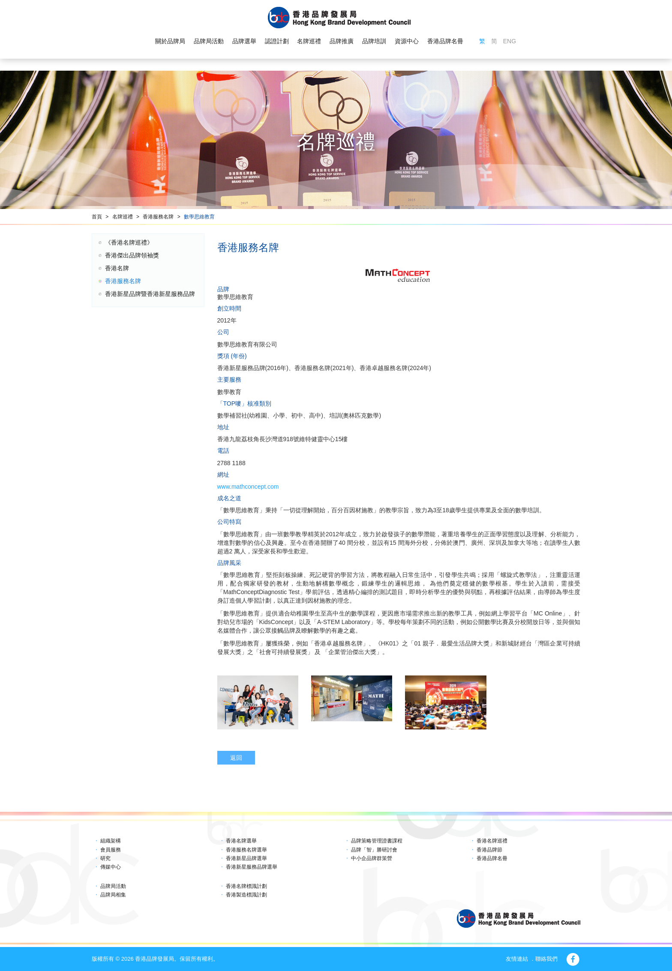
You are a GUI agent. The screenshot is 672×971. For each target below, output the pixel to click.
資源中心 (407, 41)
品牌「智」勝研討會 (374, 850)
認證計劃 (277, 41)
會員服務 (110, 850)
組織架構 (110, 841)
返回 (236, 757)
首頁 (97, 217)
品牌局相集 (113, 895)
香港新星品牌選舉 (246, 858)
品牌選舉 (244, 41)
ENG (509, 41)
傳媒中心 (110, 867)
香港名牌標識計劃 (246, 886)
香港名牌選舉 (241, 841)
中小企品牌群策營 (371, 858)
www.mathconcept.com (248, 486)
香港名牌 (117, 268)
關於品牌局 (170, 41)
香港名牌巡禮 (492, 841)
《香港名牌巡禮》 (129, 242)
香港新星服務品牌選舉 (251, 867)
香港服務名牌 (158, 217)
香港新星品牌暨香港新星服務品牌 (150, 293)
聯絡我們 (546, 959)
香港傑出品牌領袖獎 (132, 255)
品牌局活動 (209, 41)
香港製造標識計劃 (246, 895)
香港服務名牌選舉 (246, 850)
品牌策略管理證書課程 (376, 841)
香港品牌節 (489, 850)
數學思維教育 (199, 217)
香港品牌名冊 (445, 41)
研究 (105, 858)
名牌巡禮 (309, 41)
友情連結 (517, 959)
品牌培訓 (374, 41)
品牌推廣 (342, 41)
